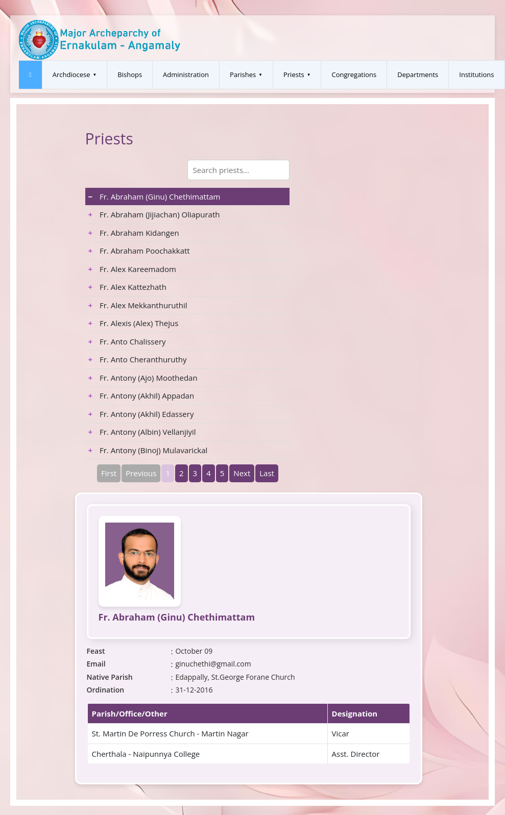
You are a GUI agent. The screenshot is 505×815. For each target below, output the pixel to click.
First (108, 473)
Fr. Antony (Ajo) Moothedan (143, 378)
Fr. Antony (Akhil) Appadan (141, 395)
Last (266, 473)
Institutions (476, 74)
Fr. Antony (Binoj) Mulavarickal (148, 450)
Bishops (129, 74)
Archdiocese (71, 74)
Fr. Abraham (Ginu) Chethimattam (154, 196)
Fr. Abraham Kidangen (133, 233)
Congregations (353, 74)
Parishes (243, 74)
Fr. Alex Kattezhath (127, 287)
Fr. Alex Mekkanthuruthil (137, 305)
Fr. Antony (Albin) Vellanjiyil (142, 432)
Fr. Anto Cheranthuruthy (137, 359)
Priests (293, 74)
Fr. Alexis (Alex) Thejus (133, 323)
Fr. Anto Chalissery (127, 341)
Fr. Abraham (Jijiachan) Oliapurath (154, 214)
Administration (186, 74)
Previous (141, 473)
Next (241, 473)
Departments (417, 74)
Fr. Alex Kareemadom (132, 269)
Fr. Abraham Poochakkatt (139, 250)
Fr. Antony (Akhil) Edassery (141, 414)
